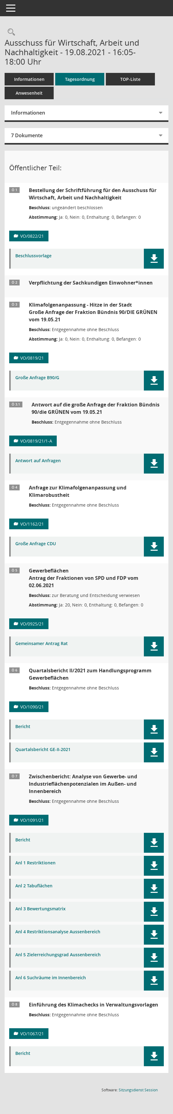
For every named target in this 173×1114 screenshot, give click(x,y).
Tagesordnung (80, 79)
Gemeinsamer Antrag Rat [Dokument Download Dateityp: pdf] (41, 643)
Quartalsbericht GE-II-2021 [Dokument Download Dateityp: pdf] (43, 749)
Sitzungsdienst (138, 1090)
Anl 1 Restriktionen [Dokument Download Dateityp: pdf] (35, 863)
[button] (154, 259)
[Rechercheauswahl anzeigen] (10, 32)
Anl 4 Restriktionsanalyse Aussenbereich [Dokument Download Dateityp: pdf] (57, 932)
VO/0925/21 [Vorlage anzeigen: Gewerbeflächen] (32, 624)
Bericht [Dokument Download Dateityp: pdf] (22, 726)
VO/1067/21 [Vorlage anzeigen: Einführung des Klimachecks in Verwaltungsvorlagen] (32, 1034)
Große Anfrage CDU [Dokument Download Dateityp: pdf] (35, 543)
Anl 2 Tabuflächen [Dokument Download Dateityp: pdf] (33, 886)
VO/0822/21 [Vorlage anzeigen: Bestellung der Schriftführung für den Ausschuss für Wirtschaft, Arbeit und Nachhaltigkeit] (32, 236)
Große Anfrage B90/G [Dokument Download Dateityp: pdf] (37, 377)
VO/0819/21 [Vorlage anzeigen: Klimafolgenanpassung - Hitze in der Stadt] (32, 358)
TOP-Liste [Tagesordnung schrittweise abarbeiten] (130, 79)
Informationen (29, 79)
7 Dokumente (27, 135)
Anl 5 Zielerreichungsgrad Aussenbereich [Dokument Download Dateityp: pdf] (58, 954)
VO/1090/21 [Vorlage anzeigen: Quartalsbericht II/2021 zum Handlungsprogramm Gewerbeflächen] (32, 707)
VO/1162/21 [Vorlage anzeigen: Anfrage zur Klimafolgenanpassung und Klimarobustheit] (32, 524)
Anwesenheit (29, 93)
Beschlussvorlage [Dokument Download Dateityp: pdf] (33, 256)
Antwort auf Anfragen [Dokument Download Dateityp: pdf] (38, 460)
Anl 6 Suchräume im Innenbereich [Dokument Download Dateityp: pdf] (50, 977)
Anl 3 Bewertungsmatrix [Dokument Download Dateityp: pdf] (40, 909)
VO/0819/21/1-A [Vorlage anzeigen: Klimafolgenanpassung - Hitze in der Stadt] (36, 441)
